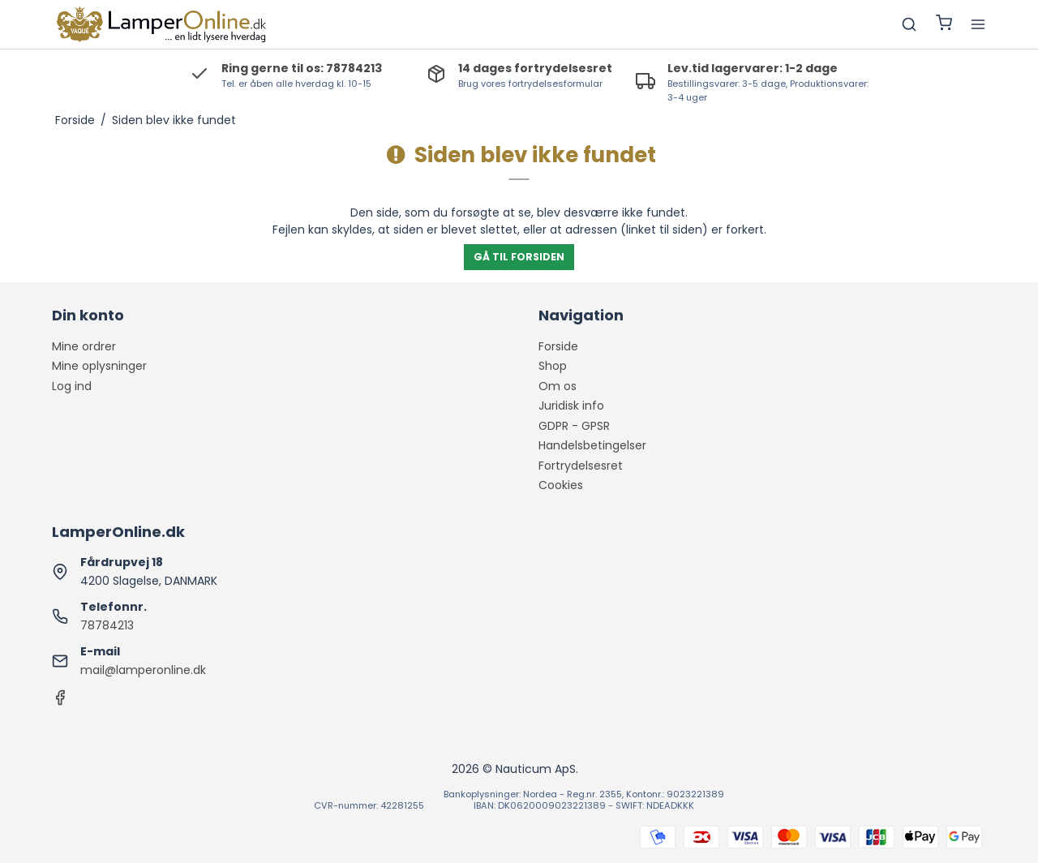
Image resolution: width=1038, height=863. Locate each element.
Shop (552, 366)
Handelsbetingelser (592, 445)
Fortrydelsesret (580, 465)
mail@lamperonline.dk (143, 670)
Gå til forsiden (519, 257)
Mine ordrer (84, 346)
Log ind (72, 386)
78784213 (107, 625)
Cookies (560, 485)
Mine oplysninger (99, 366)
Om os (557, 386)
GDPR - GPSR (574, 426)
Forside (558, 346)
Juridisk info (571, 405)
